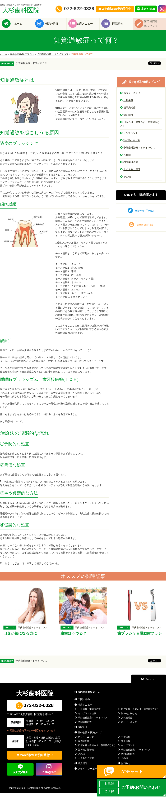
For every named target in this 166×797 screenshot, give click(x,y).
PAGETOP (148, 682)
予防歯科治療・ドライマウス (52, 57)
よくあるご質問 (130, 173)
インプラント (129, 136)
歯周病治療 (128, 111)
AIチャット (132, 771)
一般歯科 (126, 104)
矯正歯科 (126, 118)
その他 (125, 180)
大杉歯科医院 (21, 8)
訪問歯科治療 (129, 165)
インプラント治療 (85, 717)
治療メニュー (88, 25)
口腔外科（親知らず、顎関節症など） (140, 127)
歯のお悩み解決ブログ (22, 57)
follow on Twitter (141, 214)
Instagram (49, 775)
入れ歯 (125, 158)
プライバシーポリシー (88, 772)
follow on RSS (141, 228)
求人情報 (81, 766)
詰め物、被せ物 (130, 144)
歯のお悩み (155, 25)
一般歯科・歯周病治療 (88, 712)
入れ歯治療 (125, 721)
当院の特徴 (55, 25)
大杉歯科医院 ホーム (87, 695)
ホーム (22, 25)
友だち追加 (20, 775)
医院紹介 (121, 25)
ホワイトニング (130, 96)
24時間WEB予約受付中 (36, 758)
